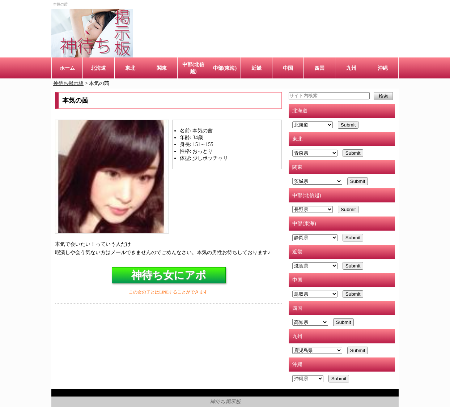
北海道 (98, 68)
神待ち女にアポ (168, 275)
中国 (288, 68)
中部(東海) (225, 68)
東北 (130, 68)
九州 (351, 68)
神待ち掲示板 (225, 401)
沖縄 (383, 68)
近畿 (256, 68)
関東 (162, 68)
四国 (319, 68)
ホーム (67, 68)
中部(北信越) (193, 67)
